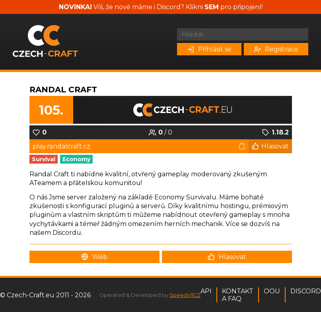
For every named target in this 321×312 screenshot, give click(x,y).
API (206, 291)
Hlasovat (270, 146)
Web (94, 257)
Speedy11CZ (184, 295)
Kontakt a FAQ (237, 294)
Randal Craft (63, 89)
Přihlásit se (209, 49)
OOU (272, 291)
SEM (211, 7)
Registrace (276, 49)
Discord (305, 291)
